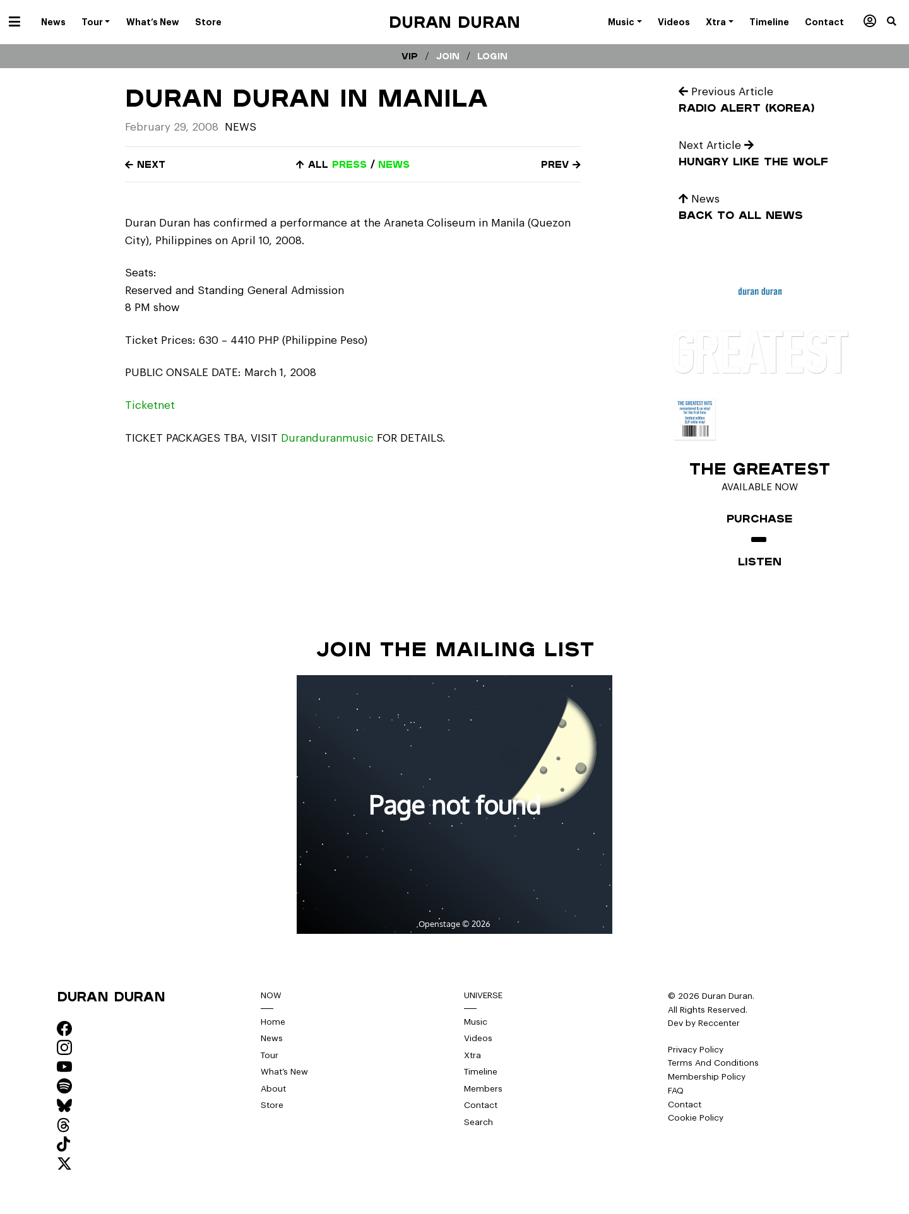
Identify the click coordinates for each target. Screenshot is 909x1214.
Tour (269, 1055)
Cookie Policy (695, 1118)
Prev (561, 164)
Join (448, 56)
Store (272, 1105)
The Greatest (759, 468)
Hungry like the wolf (753, 161)
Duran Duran (454, 22)
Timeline (480, 1072)
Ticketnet (150, 405)
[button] (898, 22)
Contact (480, 1105)
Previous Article (726, 91)
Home (273, 1022)
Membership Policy (707, 1077)
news (394, 164)
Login (492, 56)
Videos (478, 1038)
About (273, 1089)
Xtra (472, 1055)
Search (478, 1122)
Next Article (716, 145)
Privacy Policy (695, 1050)
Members (483, 1089)
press (349, 164)
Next (145, 164)
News (240, 127)
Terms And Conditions (713, 1063)
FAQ (676, 1091)
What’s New (284, 1072)
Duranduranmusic (327, 438)
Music (475, 1022)
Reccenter (719, 1023)
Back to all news (741, 214)
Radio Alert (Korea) (747, 107)
